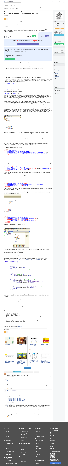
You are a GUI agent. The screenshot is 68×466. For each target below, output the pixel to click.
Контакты (52, 448)
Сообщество (8, 454)
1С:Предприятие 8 (57, 79)
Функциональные (9, 443)
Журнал (7, 428)
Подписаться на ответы (8, 371)
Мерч (53, 435)
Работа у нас (52, 446)
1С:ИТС (22, 446)
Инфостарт (20, 326)
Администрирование (10, 451)
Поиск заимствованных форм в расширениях (9, 361)
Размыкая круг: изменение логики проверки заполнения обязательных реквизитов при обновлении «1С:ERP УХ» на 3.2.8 (45, 348)
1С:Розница (38, 448)
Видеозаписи (55, 430)
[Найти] (63, 425)
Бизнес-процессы (24, 431)
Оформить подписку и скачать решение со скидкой (28, 43)
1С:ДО (37, 451)
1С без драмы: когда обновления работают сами (33, 361)
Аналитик (38, 431)
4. (7, 404)
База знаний (8, 440)
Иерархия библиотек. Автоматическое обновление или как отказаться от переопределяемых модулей (27, 12)
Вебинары (23, 454)
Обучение (38, 428)
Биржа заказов (55, 432)
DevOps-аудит (9, 460)
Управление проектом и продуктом (26, 434)
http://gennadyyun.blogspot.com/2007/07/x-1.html (16, 400)
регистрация (20, 419)
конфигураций (6, 329)
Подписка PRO (9, 441)
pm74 (9, 373)
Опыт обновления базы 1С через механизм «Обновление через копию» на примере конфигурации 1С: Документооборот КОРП (22, 363)
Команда (23, 435)
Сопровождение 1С (25, 443)
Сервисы (23, 447)
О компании (53, 438)
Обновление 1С (56, 70)
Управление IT (24, 437)
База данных (8, 449)
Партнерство (23, 452)
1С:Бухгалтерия (39, 440)
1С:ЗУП (37, 449)
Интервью (8, 434)
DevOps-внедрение (10, 461)
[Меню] (5, 2)
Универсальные (39, 453)
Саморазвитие (24, 440)
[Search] (57, 425)
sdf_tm (9, 390)
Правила (52, 443)
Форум (53, 433)
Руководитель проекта (41, 433)
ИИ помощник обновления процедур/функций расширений (46, 361)
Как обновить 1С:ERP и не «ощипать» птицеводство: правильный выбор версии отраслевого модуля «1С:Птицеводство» (21, 348)
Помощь (52, 445)
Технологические (24, 464)
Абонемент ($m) (56, 98)
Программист (56, 73)
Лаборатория (9, 457)
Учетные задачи (9, 445)
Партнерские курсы (40, 436)
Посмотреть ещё (27, 367)
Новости (7, 429)
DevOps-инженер (39, 434)
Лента (7, 433)
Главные (7, 431)
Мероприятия (55, 428)
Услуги (22, 449)
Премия (7, 437)
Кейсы (22, 451)
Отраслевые (23, 461)
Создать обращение (55, 463)
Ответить (11, 388)
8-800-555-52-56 (54, 459)
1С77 (37, 456)
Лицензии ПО (23, 459)
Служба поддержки (55, 451)
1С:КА (37, 443)
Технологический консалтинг (11, 463)
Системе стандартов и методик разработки (20, 63)
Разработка (8, 448)
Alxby (10, 404)
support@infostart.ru (54, 460)
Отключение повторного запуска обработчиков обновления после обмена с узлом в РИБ (9, 347)
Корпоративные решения (27, 456)
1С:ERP (37, 441)
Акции (22, 444)
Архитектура (23, 439)
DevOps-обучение (9, 458)
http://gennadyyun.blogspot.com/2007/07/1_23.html (16, 398)
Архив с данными (56, 76)
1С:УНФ (37, 445)
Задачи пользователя (10, 446)
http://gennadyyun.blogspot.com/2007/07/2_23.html (16, 399)
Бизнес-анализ (24, 429)
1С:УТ (37, 446)
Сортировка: (27, 371)
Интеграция (8, 453)
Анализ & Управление (26, 428)
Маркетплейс (39, 438)
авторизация (25, 419)
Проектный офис (40, 460)
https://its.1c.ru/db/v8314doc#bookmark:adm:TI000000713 (29, 259)
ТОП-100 (7, 436)
